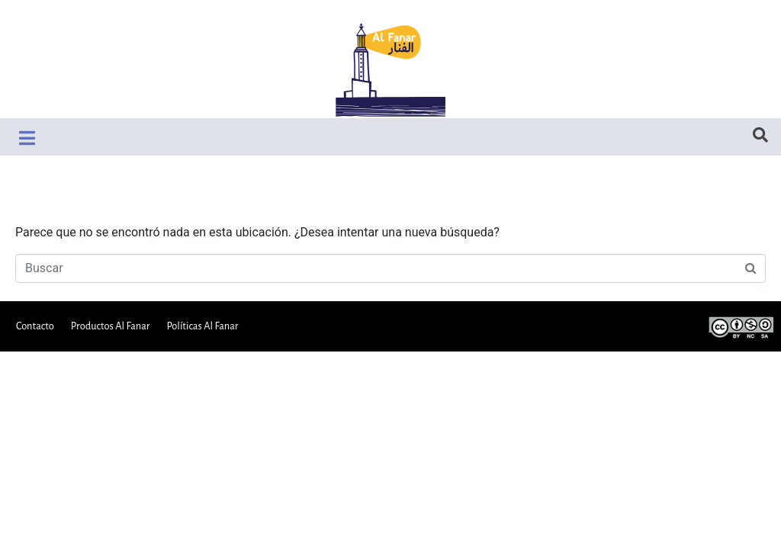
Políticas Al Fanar (202, 326)
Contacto (35, 326)
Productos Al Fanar (110, 326)
